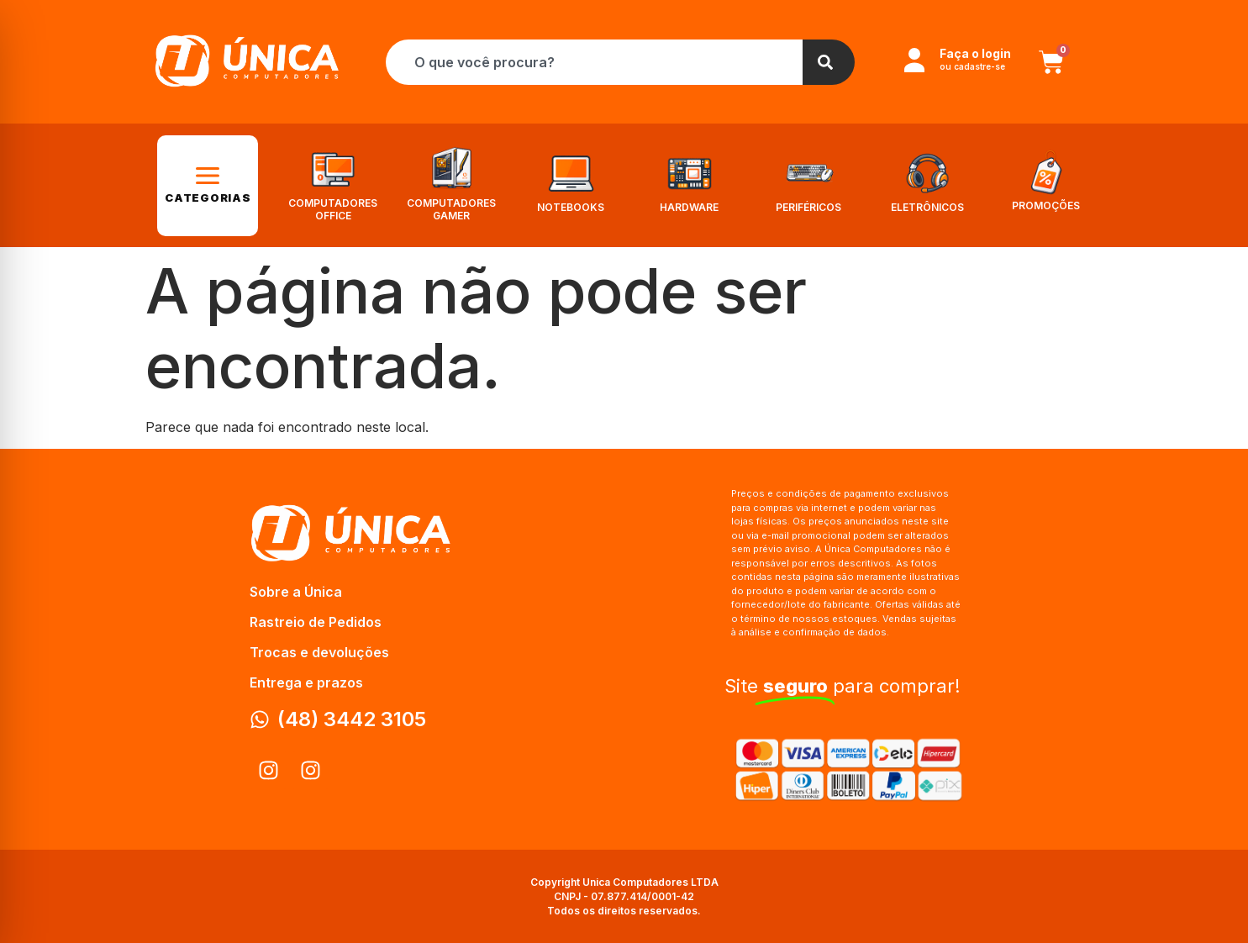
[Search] (829, 62)
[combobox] (594, 62)
